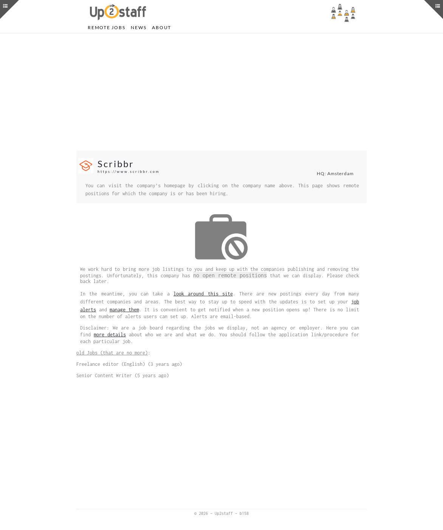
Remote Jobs (106, 27)
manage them (124, 309)
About (161, 27)
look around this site (203, 294)
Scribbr (116, 163)
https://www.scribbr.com (129, 171)
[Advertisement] (221, 92)
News (138, 27)
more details (110, 334)
